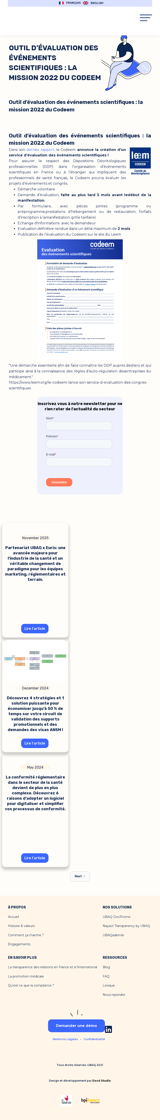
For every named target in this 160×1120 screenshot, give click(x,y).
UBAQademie (113, 935)
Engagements (19, 944)
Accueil (13, 917)
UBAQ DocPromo (116, 917)
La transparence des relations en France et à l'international (52, 967)
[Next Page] (80, 876)
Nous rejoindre (114, 995)
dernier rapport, (40, 150)
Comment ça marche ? (26, 935)
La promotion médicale (26, 976)
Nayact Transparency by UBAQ (126, 926)
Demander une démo (76, 1026)
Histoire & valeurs (21, 926)
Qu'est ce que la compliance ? (31, 985)
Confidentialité (94, 1039)
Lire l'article (34, 629)
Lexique (109, 985)
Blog (106, 967)
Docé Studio (101, 1080)
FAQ (106, 976)
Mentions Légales (65, 1039)
